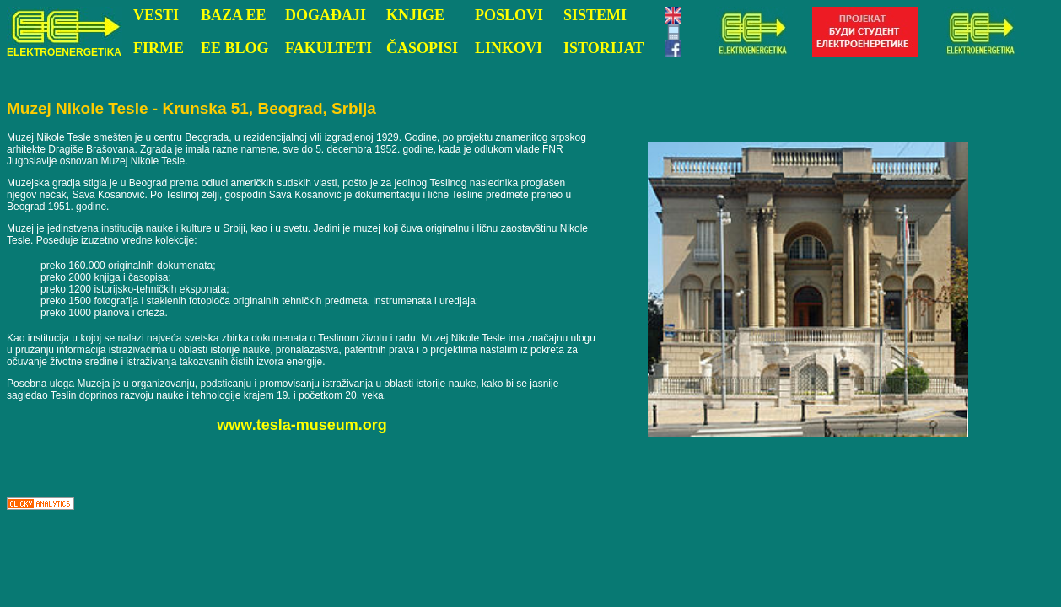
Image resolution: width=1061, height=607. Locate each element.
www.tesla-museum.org (301, 424)
